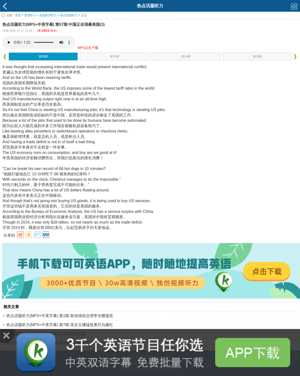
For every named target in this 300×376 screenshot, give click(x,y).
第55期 (114, 56)
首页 (18, 15)
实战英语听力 (48, 15)
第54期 (185, 56)
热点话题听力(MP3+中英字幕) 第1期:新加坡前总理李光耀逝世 (59, 316)
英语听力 (30, 15)
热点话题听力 (69, 15)
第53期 (257, 56)
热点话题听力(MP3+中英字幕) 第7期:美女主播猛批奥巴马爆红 (59, 325)
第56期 (43, 56)
